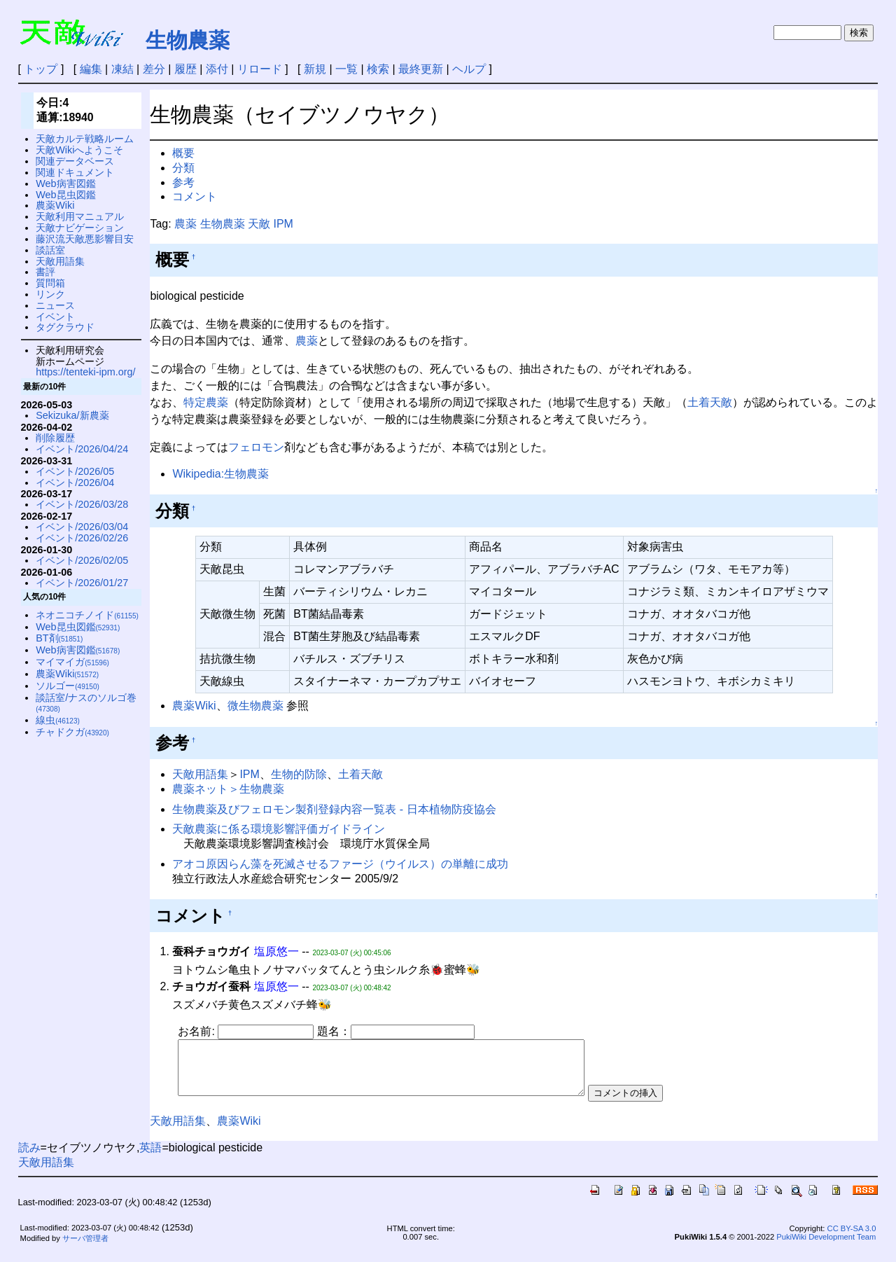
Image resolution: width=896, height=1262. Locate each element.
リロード (259, 69)
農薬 (185, 224)
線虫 (58, 720)
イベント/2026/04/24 (82, 449)
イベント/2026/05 (75, 471)
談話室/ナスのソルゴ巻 (86, 703)
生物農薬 (188, 40)
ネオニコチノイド (87, 614)
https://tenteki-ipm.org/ (85, 371)
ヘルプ (469, 69)
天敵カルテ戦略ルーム (85, 138)
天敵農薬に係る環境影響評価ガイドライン (278, 829)
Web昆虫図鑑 (65, 194)
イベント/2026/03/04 (82, 526)
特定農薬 (205, 402)
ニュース (55, 305)
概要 (183, 153)
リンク (50, 294)
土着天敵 (709, 402)
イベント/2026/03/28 (82, 504)
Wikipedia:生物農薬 (220, 474)
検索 (378, 69)
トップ (40, 69)
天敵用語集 (200, 774)
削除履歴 (55, 437)
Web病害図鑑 (65, 183)
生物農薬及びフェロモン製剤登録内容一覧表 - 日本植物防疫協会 (334, 809)
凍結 (122, 69)
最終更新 (420, 69)
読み (29, 1158)
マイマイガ (72, 661)
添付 (217, 69)
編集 (91, 69)
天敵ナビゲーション (80, 227)
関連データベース (75, 161)
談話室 (50, 250)
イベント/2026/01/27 (82, 582)
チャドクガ (72, 731)
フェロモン (256, 447)
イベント (55, 316)
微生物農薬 (255, 706)
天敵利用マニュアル (80, 216)
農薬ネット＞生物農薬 (228, 789)
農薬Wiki (194, 706)
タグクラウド (65, 327)
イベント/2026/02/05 (82, 560)
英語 (150, 1158)
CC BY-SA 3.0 (851, 1239)
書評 (45, 271)
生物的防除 (299, 774)
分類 (183, 168)
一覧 (346, 69)
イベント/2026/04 (75, 482)
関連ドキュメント (75, 172)
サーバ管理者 (85, 1248)
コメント (194, 196)
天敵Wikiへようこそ (79, 149)
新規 (315, 69)
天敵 (259, 224)
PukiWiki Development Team (826, 1247)
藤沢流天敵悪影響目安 (85, 238)
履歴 (185, 69)
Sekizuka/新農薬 (72, 415)
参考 (183, 182)
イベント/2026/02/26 (82, 537)
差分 (154, 69)
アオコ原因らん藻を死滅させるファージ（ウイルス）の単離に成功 (340, 864)
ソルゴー (67, 685)
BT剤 (59, 638)
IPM (283, 224)
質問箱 (50, 283)
